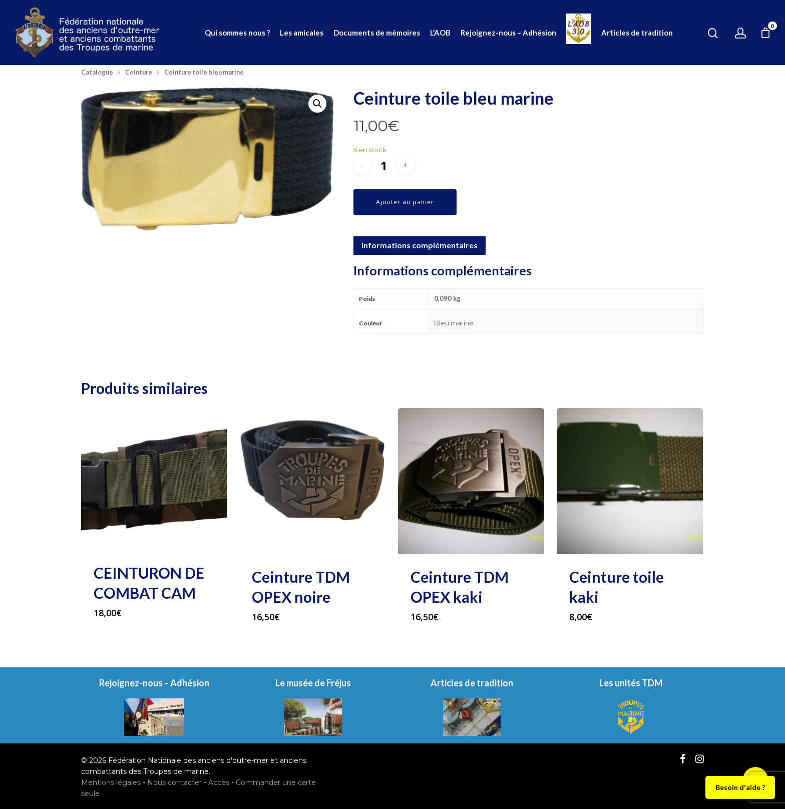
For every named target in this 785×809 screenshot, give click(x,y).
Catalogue (97, 72)
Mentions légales (111, 782)
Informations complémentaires (419, 245)
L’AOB (440, 33)
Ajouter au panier (405, 202)
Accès (218, 782)
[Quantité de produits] (384, 165)
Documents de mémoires (376, 33)
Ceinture (138, 72)
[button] (317, 104)
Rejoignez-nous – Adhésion (508, 33)
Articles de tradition (637, 33)
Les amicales (301, 33)
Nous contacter (174, 782)
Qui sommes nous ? (237, 33)
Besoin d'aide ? (740, 787)
